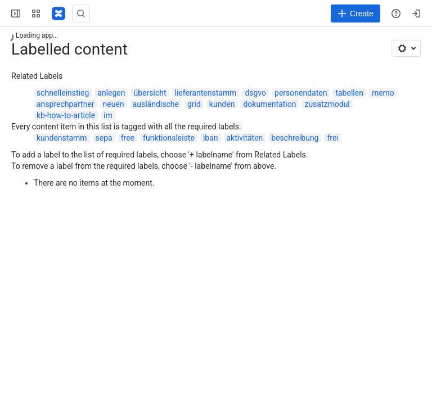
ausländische (156, 104)
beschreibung (294, 137)
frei (332, 137)
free (127, 137)
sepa (104, 137)
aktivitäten (245, 137)
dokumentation (269, 104)
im (108, 115)
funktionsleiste (169, 137)
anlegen (111, 92)
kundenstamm (62, 137)
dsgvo (255, 92)
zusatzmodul (326, 104)
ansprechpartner (65, 104)
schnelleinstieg (63, 92)
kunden (222, 104)
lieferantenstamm (206, 92)
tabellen (349, 92)
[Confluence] (59, 13)
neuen (113, 104)
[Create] (355, 13)
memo (383, 92)
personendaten (300, 92)
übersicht (150, 92)
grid (194, 104)
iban (210, 137)
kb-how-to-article (66, 115)
